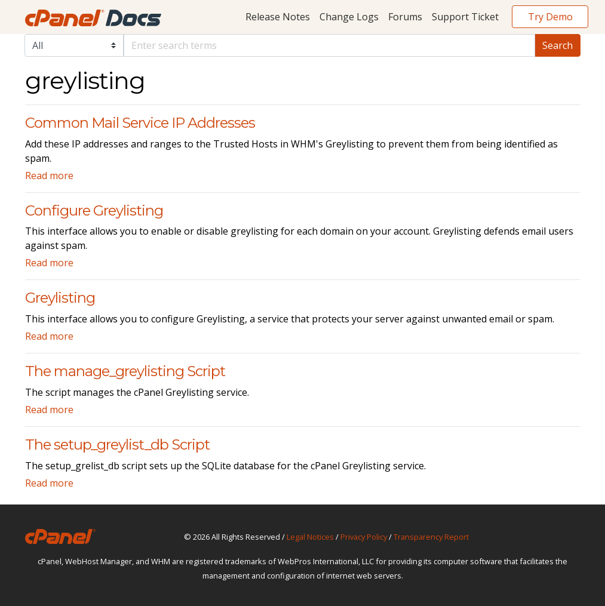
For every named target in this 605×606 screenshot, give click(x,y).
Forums (405, 16)
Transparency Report (431, 536)
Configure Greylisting (94, 210)
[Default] (329, 45)
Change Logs (349, 16)
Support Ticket (465, 16)
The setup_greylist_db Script (117, 444)
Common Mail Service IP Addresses (140, 122)
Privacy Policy (363, 536)
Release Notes (277, 16)
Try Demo (550, 16)
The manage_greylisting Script (125, 371)
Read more (49, 175)
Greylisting (60, 297)
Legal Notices (310, 536)
